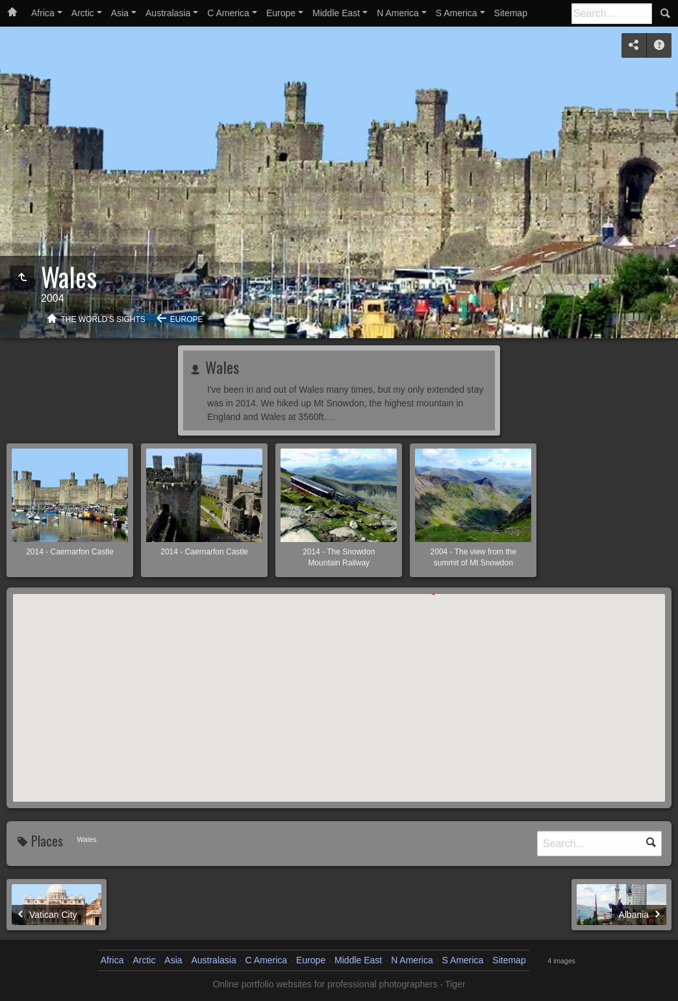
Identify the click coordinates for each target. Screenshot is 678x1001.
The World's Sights (103, 319)
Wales (220, 366)
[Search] (611, 13)
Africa (43, 13)
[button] (244, 631)
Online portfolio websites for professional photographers (324, 984)
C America (228, 13)
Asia (120, 13)
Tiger (455, 984)
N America (398, 13)
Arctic (82, 13)
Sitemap (510, 13)
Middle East (336, 13)
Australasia (167, 13)
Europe (280, 13)
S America (456, 13)
